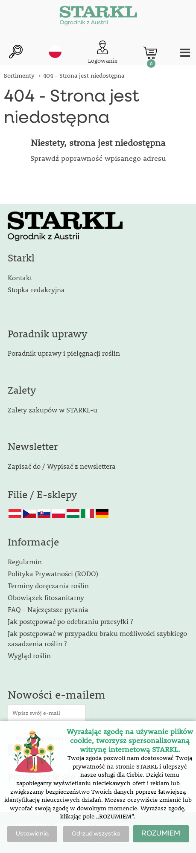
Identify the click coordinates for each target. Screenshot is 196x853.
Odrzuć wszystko (96, 834)
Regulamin (25, 561)
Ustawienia (32, 834)
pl (55, 51)
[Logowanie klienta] (102, 53)
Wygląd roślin (29, 655)
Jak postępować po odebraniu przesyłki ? (70, 621)
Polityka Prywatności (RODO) (53, 573)
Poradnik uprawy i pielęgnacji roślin (64, 352)
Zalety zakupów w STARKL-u (52, 409)
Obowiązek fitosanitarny (46, 597)
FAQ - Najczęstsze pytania (48, 609)
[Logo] (98, 17)
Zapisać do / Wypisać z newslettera (62, 465)
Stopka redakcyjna (36, 289)
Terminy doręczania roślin (48, 585)
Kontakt (20, 277)
